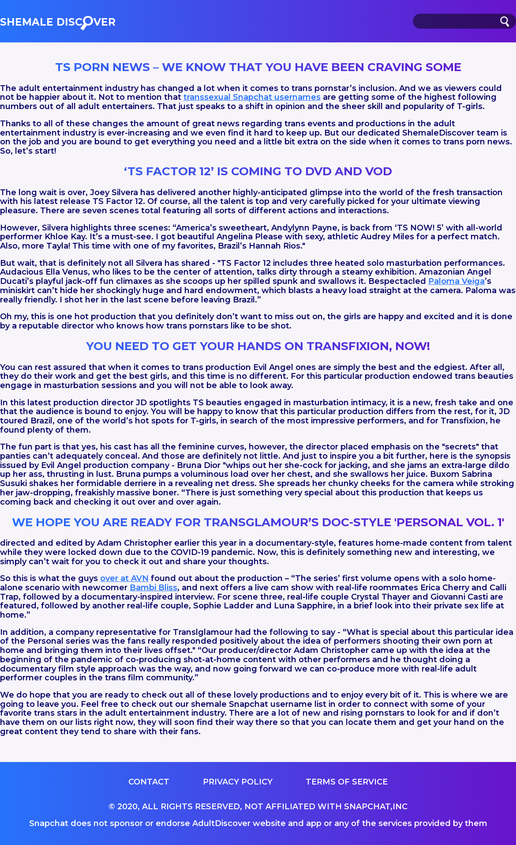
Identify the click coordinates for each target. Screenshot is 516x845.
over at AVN (124, 578)
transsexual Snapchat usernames (252, 97)
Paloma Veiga (456, 281)
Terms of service (347, 782)
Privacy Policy (238, 782)
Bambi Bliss (153, 587)
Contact (148, 782)
